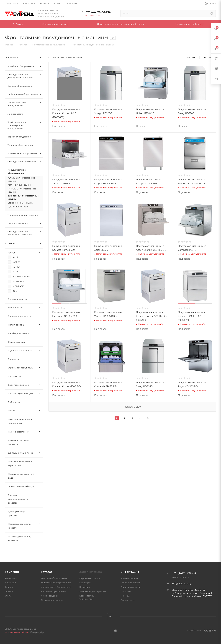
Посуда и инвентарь (51, 600)
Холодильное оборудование (56, 582)
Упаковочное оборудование (56, 587)
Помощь (125, 595)
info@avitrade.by (181, 583)
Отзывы (9, 587)
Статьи (8, 595)
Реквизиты (11, 578)
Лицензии (10, 582)
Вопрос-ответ (128, 600)
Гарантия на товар (131, 587)
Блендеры (84, 587)
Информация (130, 572)
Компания (12, 572)
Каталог (46, 572)
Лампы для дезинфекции (92, 591)
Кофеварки (85, 582)
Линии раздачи (49, 595)
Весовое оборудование (53, 591)
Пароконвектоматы (89, 578)
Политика (126, 591)
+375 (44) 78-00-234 (97, 12)
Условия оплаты (129, 578)
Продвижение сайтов (16, 632)
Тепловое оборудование (54, 578)
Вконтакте (110, 616)
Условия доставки (130, 582)
